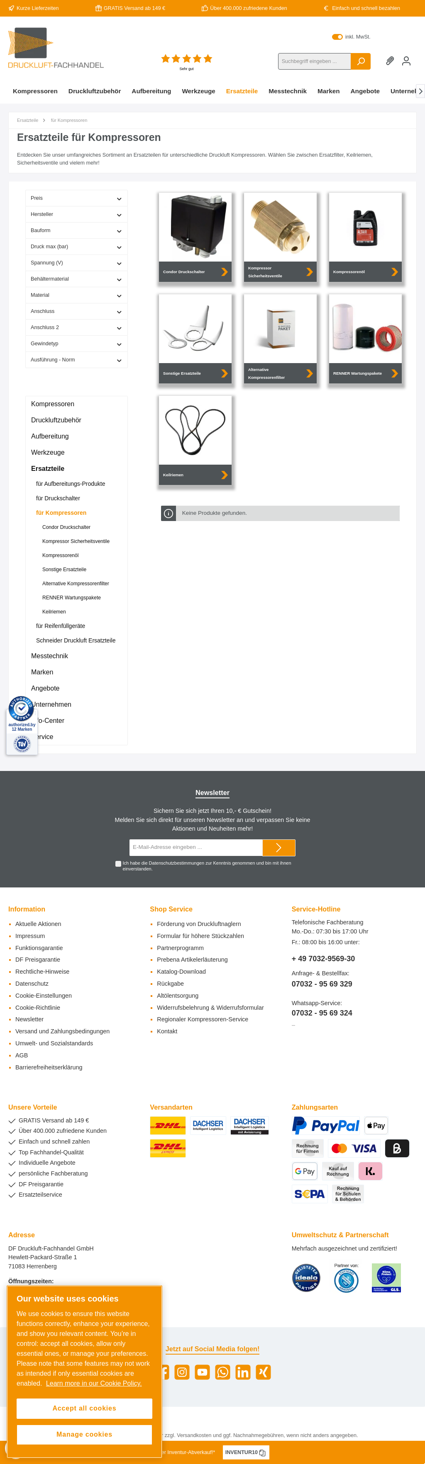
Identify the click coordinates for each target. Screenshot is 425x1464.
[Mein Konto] (406, 61)
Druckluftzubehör (56, 420)
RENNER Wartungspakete (71, 598)
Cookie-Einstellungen (43, 995)
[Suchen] (361, 61)
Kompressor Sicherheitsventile (76, 541)
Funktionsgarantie (39, 948)
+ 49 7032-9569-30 (323, 959)
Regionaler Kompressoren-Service (202, 1019)
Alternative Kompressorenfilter (75, 584)
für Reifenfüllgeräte (60, 626)
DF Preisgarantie (37, 959)
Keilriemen (54, 612)
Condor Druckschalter (66, 527)
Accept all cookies (84, 1408)
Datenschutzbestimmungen (176, 862)
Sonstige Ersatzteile (64, 569)
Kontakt (167, 1031)
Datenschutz (32, 983)
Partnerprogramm (180, 948)
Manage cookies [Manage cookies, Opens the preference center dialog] (84, 1434)
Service (42, 736)
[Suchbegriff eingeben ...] (314, 61)
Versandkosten (194, 1435)
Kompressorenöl (60, 555)
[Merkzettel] (391, 61)
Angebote (45, 688)
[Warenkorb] (416, 57)
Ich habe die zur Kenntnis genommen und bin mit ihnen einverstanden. (207, 865)
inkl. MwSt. (351, 37)
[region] (84, 1371)
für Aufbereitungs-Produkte (70, 483)
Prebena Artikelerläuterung (192, 959)
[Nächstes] (420, 91)
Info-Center (47, 720)
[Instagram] (182, 1372)
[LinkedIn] (243, 1372)
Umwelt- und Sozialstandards (54, 1043)
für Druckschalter (58, 498)
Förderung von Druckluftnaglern (199, 924)
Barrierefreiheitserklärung (49, 1067)
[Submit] (279, 847)
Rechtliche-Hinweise (42, 971)
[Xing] (263, 1372)
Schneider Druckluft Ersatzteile (75, 640)
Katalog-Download (181, 971)
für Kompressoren (61, 512)
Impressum (30, 936)
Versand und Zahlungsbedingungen (62, 1031)
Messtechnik (49, 655)
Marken (42, 672)
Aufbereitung (50, 436)
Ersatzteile (47, 468)
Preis (76, 198)
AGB (21, 1055)
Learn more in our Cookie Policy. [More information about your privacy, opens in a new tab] (94, 1383)
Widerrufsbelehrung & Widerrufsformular (210, 1007)
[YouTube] (202, 1372)
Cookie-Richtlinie (37, 1007)
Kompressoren (52, 403)
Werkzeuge (48, 452)
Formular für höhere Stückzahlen (200, 936)
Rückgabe (170, 983)
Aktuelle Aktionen (38, 924)
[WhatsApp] (222, 1372)
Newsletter (29, 1019)
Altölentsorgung (177, 995)
